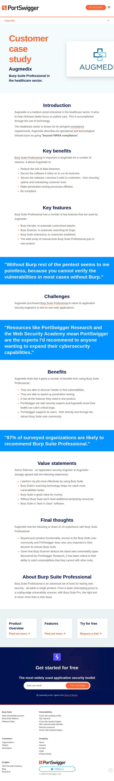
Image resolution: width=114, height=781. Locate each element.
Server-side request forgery (50, 730)
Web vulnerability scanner (13, 716)
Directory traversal (47, 727)
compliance (77, 126)
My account (96, 7)
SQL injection (44, 718)
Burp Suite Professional (28, 157)
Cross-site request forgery (50, 721)
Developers (7, 748)
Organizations (8, 742)
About (41, 742)
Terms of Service (70, 695)
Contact (42, 748)
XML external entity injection (51, 724)
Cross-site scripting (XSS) (50, 716)
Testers (5, 745)
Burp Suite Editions (10, 718)
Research (6, 772)
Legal (41, 751)
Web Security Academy (12, 766)
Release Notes (8, 721)
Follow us (57, 769)
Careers (42, 745)
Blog (4, 769)
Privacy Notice (45, 754)
